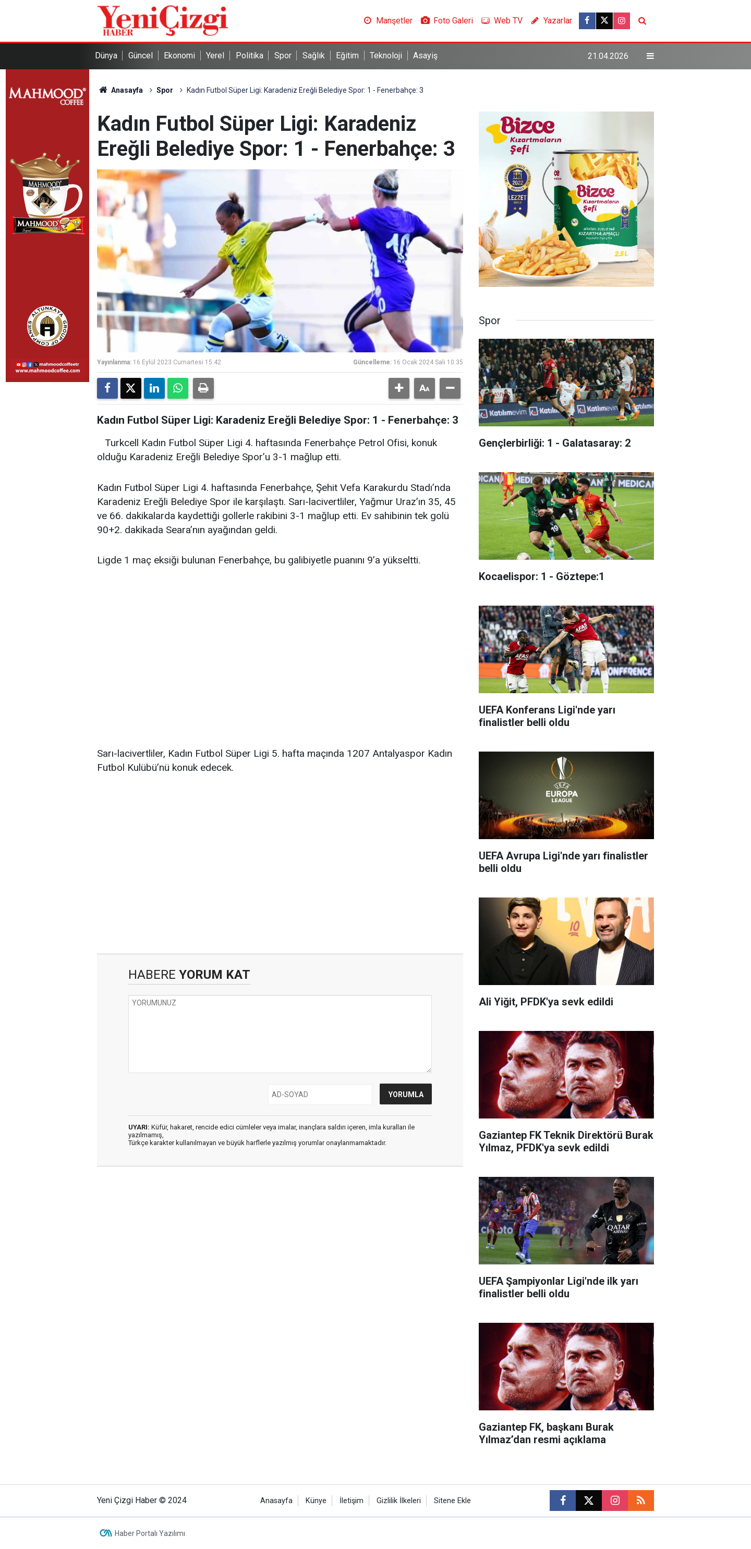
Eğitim (347, 55)
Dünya (106, 55)
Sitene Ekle (452, 1500)
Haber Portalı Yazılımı (150, 1533)
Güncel (140, 55)
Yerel (215, 55)
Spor (283, 55)
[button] (399, 388)
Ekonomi (179, 55)
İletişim (352, 1500)
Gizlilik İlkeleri (399, 1500)
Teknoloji (386, 55)
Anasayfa (120, 90)
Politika (249, 55)
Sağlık (313, 55)
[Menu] (650, 56)
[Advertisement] (280, 657)
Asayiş (425, 55)
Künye (316, 1500)
